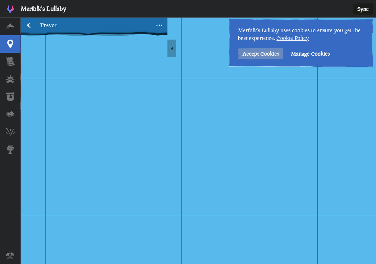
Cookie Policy (292, 38)
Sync (363, 9)
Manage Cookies (310, 54)
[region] (198, 141)
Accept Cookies (260, 54)
